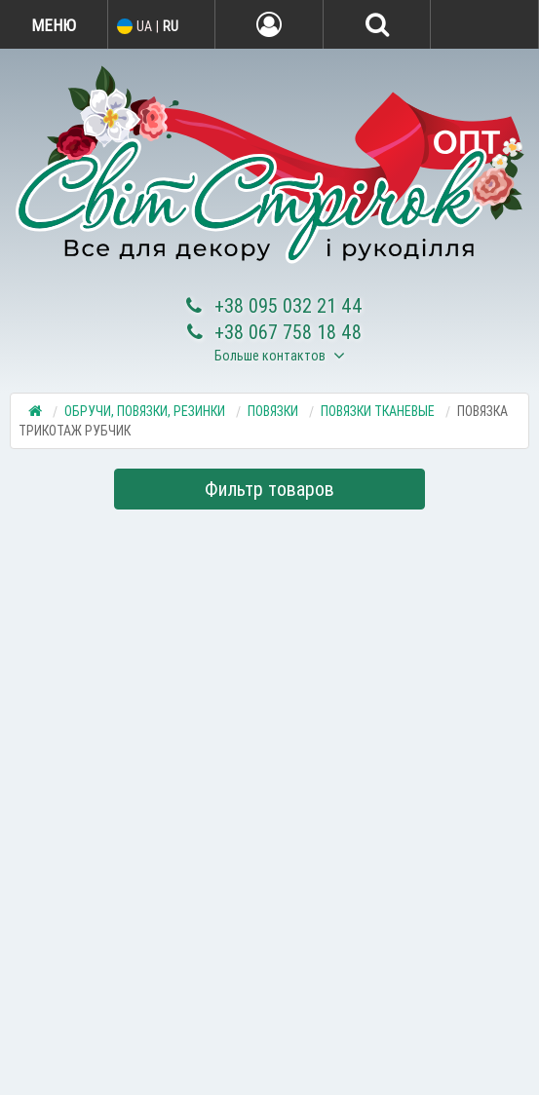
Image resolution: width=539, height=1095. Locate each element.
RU (170, 26)
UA (144, 26)
